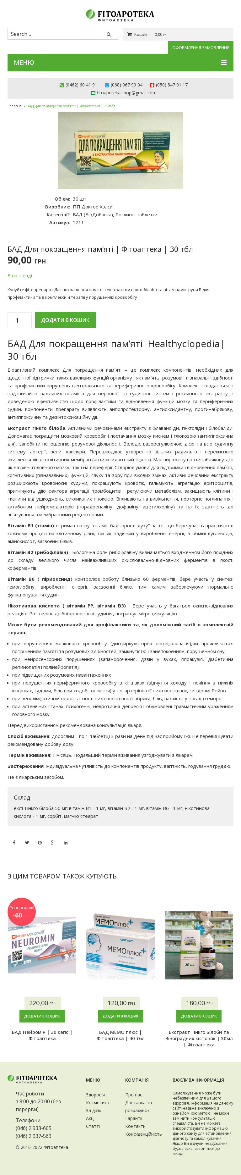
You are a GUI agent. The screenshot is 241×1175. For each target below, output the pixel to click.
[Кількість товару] (19, 320)
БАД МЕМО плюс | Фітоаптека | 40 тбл (121, 1035)
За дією (93, 1110)
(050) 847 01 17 (172, 85)
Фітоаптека (56, 1147)
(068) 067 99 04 (126, 85)
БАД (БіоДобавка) (93, 214)
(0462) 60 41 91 (81, 85)
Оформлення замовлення (200, 47)
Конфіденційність (143, 1134)
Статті (93, 1126)
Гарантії (133, 1118)
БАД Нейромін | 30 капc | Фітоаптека (42, 1035)
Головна (15, 105)
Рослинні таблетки (136, 214)
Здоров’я (95, 1095)
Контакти (135, 1126)
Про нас (133, 1095)
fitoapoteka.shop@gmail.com (127, 93)
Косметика (97, 1103)
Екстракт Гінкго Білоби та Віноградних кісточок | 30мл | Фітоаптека (199, 1038)
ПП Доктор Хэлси (93, 206)
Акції (91, 1118)
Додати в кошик (65, 320)
